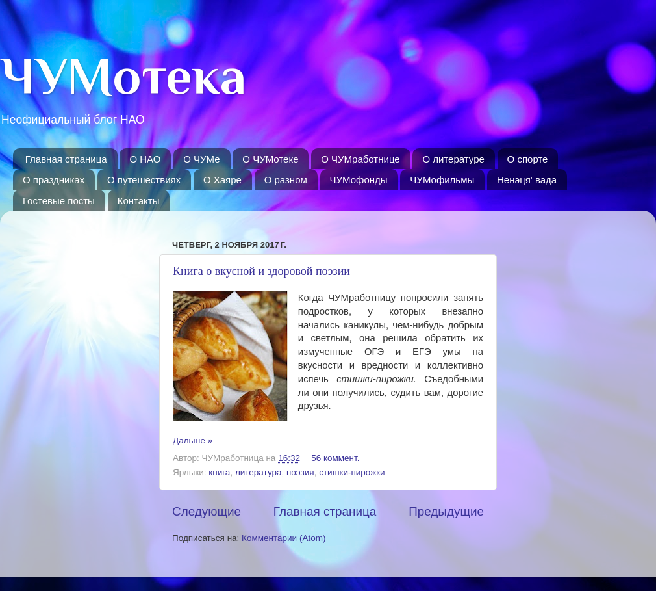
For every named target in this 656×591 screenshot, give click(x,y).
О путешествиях (144, 179)
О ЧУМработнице (360, 158)
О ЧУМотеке (270, 158)
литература (258, 472)
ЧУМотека (123, 76)
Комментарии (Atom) (283, 538)
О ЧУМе (201, 158)
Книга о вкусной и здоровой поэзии (261, 271)
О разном (285, 179)
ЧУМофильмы (442, 179)
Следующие (206, 511)
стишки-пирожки (352, 472)
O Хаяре (222, 179)
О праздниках (53, 179)
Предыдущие (446, 511)
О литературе (453, 158)
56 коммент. (335, 458)
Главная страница (66, 158)
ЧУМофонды (359, 179)
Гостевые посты (59, 200)
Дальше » (192, 440)
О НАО (144, 158)
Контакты (139, 200)
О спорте (527, 158)
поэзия (300, 472)
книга (219, 472)
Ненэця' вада (527, 179)
